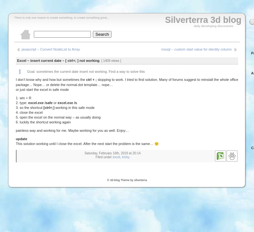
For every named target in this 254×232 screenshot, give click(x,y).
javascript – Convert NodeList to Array (51, 49)
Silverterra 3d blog (203, 20)
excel (116, 157)
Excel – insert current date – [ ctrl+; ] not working (58, 61)
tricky (125, 157)
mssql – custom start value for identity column (196, 49)
